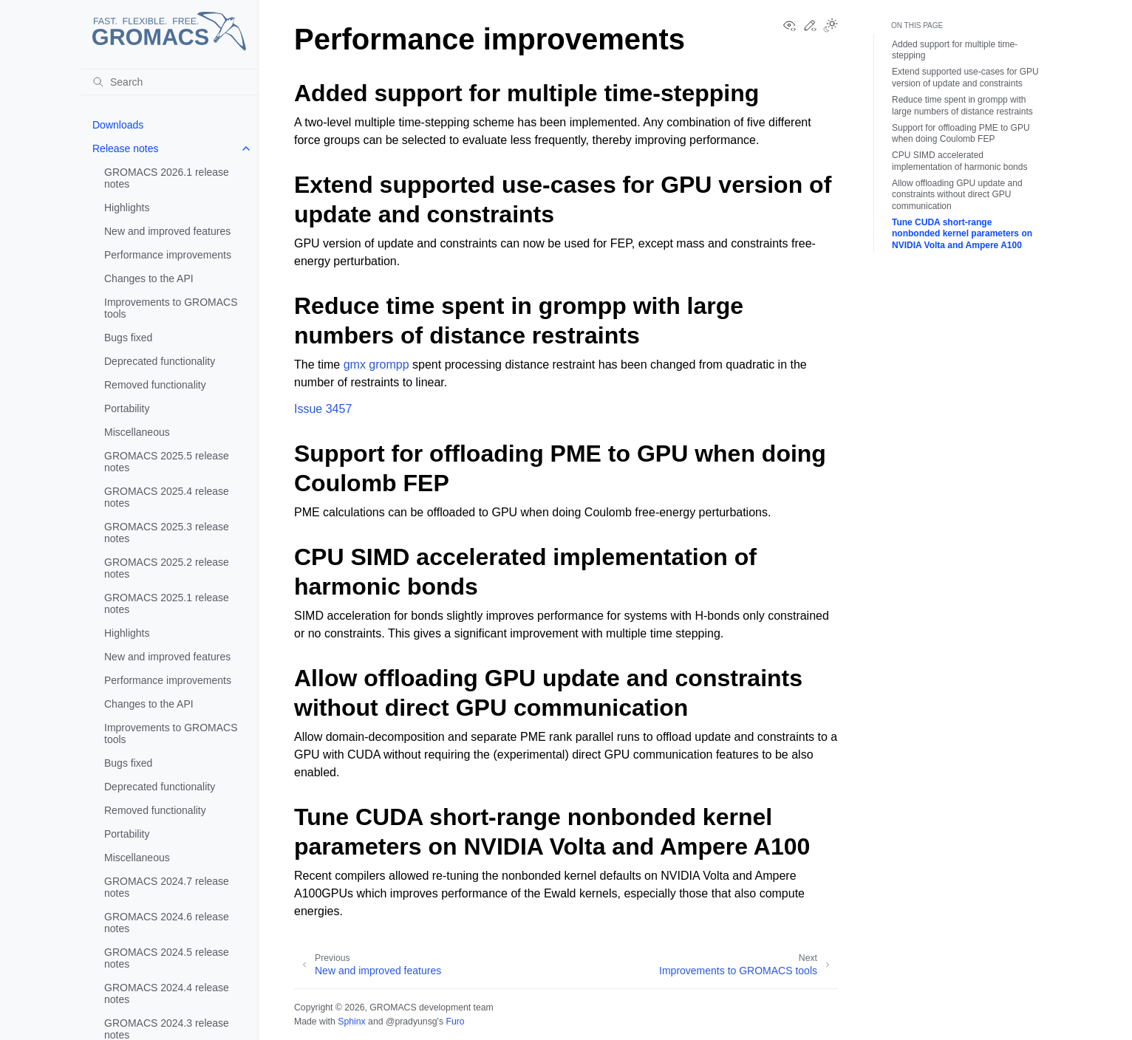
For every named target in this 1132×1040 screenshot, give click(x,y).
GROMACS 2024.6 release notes (166, 922)
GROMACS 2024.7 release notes (166, 887)
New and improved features (167, 231)
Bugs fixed (128, 337)
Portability (126, 408)
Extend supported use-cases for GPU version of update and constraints (965, 77)
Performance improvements (167, 255)
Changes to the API (149, 278)
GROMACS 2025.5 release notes (166, 461)
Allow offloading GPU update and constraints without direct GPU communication (957, 194)
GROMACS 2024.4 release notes (166, 993)
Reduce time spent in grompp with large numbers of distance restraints (962, 106)
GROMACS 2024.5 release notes (166, 958)
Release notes (125, 148)
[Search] (169, 82)
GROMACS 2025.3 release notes (166, 532)
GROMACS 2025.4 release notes (166, 497)
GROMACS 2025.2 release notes (166, 568)
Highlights (126, 207)
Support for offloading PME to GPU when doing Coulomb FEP (961, 134)
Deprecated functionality (159, 361)
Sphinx (351, 1021)
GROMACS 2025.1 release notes (166, 603)
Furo (455, 1021)
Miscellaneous (137, 432)
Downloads (117, 125)
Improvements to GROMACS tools (171, 308)
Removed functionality (155, 385)
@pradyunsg (411, 1021)
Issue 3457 (323, 409)
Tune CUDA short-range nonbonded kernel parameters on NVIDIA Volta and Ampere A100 (962, 233)
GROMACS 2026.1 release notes (166, 178)
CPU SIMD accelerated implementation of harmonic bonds (959, 161)
